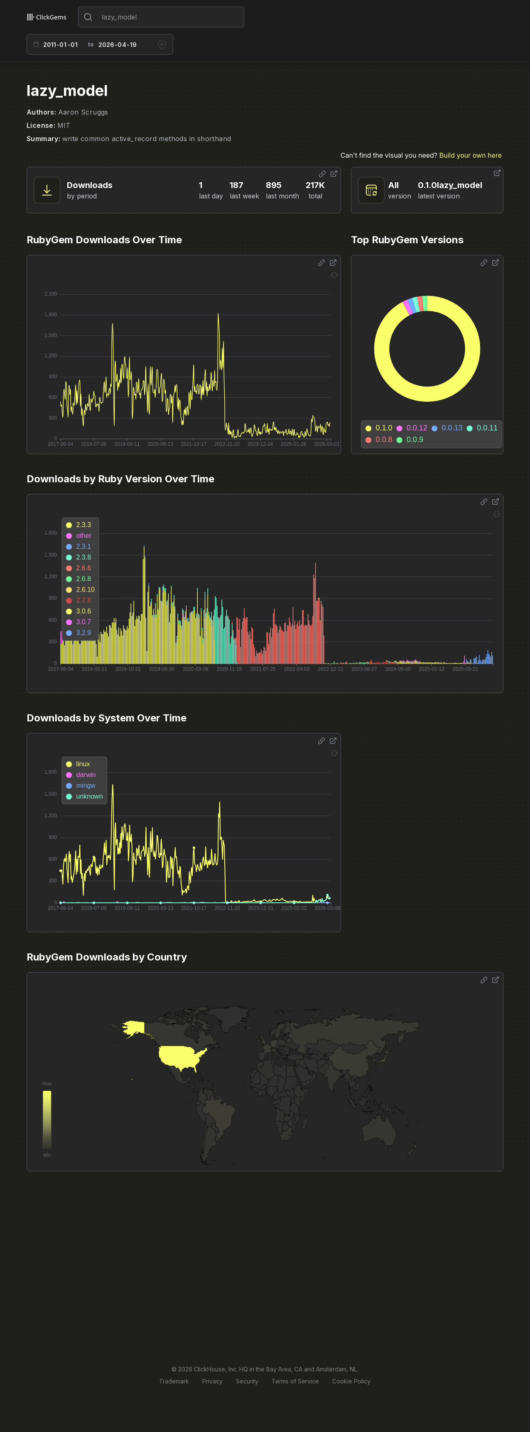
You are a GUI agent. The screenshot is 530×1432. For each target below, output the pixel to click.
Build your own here (470, 155)
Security (247, 1381)
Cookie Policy (351, 1381)
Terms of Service (295, 1381)
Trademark (174, 1381)
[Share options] (322, 174)
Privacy (212, 1381)
